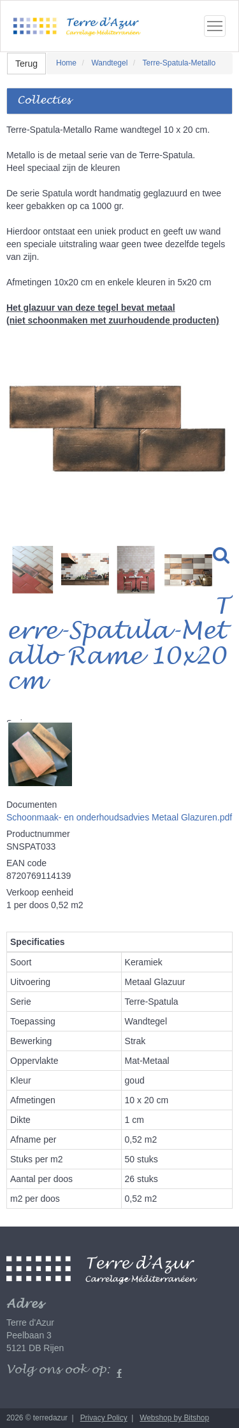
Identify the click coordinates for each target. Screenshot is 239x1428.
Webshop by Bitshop (174, 1417)
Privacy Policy (103, 1417)
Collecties (44, 100)
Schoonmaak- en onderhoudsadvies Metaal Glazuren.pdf (119, 817)
